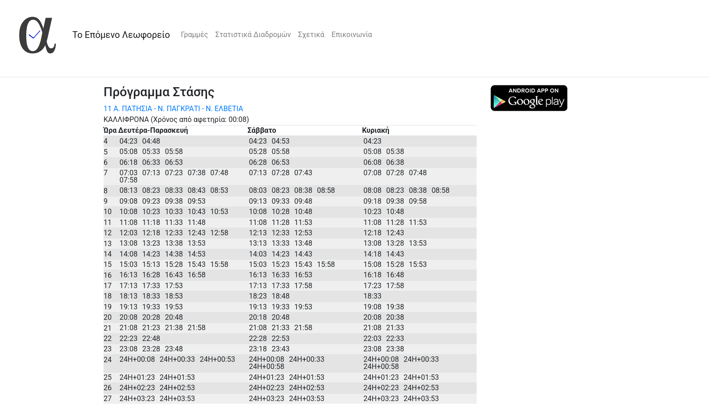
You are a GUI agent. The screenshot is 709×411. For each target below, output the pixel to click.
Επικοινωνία (351, 34)
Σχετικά (311, 34)
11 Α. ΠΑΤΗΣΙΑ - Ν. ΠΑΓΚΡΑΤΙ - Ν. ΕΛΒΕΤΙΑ (173, 108)
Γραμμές (194, 34)
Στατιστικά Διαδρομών (253, 34)
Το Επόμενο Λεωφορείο (121, 34)
